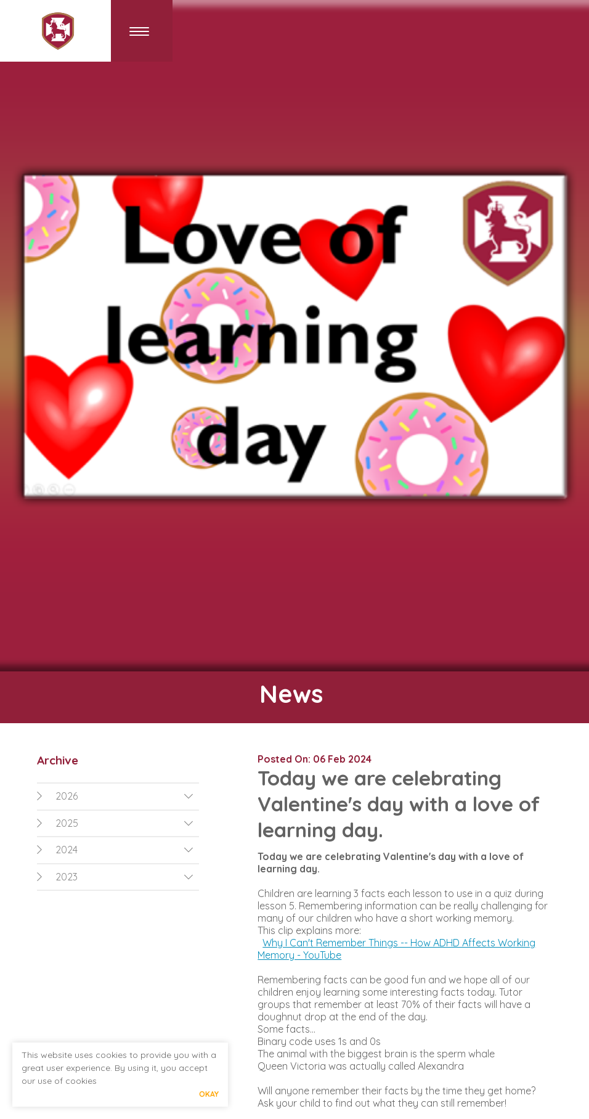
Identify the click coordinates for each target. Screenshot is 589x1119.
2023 (57, 877)
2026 (57, 796)
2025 (57, 823)
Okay (209, 1094)
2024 (57, 849)
